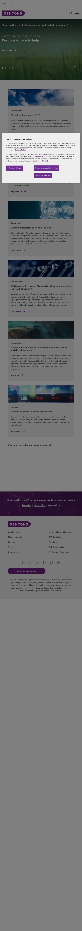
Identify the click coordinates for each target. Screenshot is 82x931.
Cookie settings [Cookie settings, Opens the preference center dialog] (15, 168)
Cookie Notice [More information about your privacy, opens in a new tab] (44, 161)
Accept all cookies (43, 175)
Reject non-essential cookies (46, 168)
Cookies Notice (20, 150)
